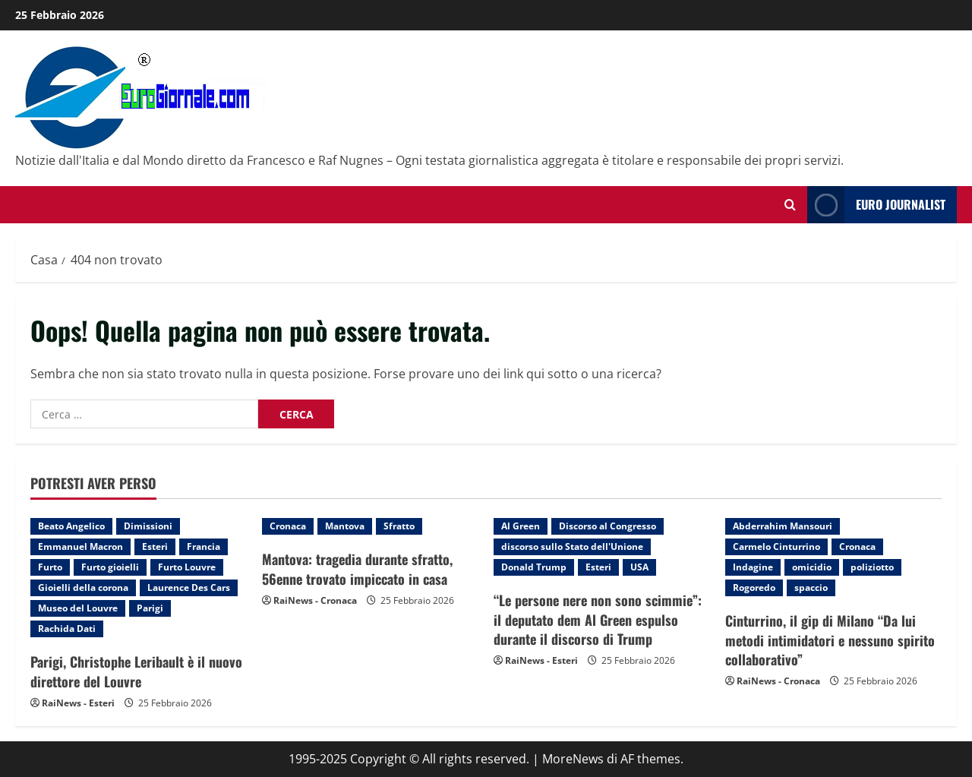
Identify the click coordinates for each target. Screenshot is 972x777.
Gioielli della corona (83, 587)
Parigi (150, 608)
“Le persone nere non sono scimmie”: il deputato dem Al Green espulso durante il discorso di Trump (598, 619)
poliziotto (872, 567)
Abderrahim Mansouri (782, 526)
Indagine (753, 567)
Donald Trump (533, 567)
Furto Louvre (187, 567)
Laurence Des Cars (188, 587)
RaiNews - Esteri (78, 702)
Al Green (520, 526)
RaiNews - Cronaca (315, 600)
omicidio (812, 567)
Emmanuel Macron (80, 546)
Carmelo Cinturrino (776, 546)
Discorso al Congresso (607, 526)
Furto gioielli (110, 567)
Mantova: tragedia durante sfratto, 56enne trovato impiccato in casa (357, 568)
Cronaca (288, 526)
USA (639, 567)
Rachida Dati (67, 628)
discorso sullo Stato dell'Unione (572, 546)
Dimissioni (148, 526)
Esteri (155, 546)
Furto (50, 567)
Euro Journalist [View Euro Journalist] (876, 204)
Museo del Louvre (78, 608)
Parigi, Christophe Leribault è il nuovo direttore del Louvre (136, 671)
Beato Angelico (71, 526)
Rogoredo (754, 587)
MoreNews (573, 758)
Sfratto (399, 526)
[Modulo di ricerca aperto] (790, 205)
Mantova (344, 526)
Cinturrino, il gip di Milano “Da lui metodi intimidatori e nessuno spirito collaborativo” (830, 639)
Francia (203, 546)
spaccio (811, 587)
